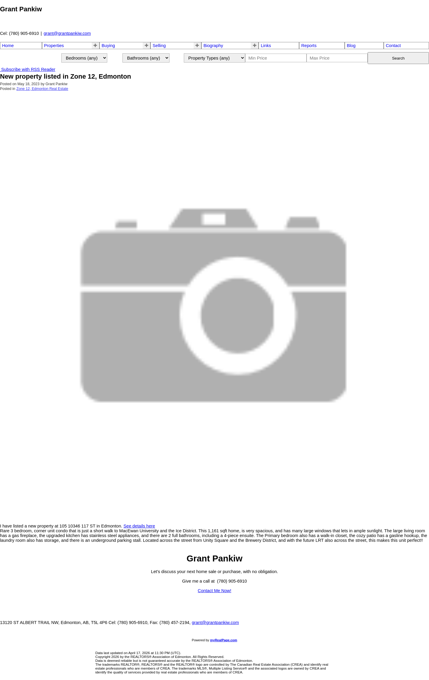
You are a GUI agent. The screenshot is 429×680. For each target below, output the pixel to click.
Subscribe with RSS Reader (27, 69)
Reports (308, 45)
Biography (213, 45)
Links (266, 45)
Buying (108, 45)
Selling (159, 45)
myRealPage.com (223, 640)
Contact (393, 45)
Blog (351, 45)
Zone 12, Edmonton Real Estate (42, 89)
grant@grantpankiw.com (67, 33)
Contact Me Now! (214, 590)
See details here (139, 526)
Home (8, 45)
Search (398, 58)
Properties (54, 45)
